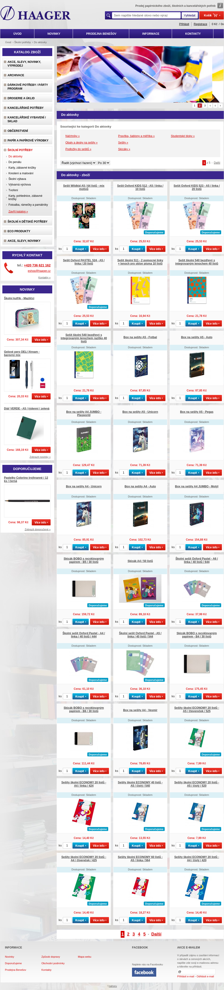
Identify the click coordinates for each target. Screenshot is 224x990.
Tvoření (13, 190)
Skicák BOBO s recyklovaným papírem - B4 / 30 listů (197, 635)
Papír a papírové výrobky (28, 140)
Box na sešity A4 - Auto (140, 486)
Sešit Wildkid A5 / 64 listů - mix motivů (83, 187)
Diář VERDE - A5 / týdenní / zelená (26, 408)
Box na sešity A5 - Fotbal (140, 337)
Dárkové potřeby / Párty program (28, 86)
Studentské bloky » (183, 136)
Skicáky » (124, 149)
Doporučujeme (13, 963)
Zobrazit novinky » (40, 456)
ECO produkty (19, 231)
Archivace (16, 75)
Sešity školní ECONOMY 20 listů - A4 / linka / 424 (83, 784)
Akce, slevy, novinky (24, 241)
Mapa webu (84, 956)
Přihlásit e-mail (185, 976)
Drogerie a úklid (21, 98)
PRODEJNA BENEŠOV (101, 33)
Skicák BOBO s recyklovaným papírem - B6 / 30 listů (84, 709)
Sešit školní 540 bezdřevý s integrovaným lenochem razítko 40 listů (84, 338)
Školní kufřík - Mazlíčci (19, 298)
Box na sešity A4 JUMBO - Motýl (196, 486)
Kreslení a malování (20, 173)
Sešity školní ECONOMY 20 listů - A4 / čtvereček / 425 (83, 858)
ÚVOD (17, 33)
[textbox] (146, 15)
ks (60, 248)
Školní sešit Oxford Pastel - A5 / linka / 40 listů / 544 (140, 635)
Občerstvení (18, 131)
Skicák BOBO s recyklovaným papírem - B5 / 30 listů (84, 560)
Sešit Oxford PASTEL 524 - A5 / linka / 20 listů (84, 262)
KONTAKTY (193, 33)
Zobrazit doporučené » (38, 529)
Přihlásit (184, 24)
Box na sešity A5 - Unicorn (140, 411)
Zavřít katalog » (18, 211)
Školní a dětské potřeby (28, 221)
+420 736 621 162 (37, 265)
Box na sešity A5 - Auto (196, 337)
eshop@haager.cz (39, 271)
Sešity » (123, 142)
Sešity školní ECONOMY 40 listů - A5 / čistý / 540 (140, 784)
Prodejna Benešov (15, 969)
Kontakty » (44, 277)
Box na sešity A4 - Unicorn (84, 486)
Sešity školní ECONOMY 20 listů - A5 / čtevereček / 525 (196, 709)
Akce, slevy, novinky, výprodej (24, 63)
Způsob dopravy (50, 956)
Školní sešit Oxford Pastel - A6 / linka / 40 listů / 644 (197, 560)
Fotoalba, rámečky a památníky (28, 204)
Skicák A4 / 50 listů (140, 561)
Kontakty (46, 969)
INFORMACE (151, 33)
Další (217, 162)
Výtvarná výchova (19, 184)
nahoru (113, 986)
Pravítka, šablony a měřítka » (136, 136)
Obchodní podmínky (52, 963)
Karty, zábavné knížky (22, 167)
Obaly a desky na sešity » (81, 142)
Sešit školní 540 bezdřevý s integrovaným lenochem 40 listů (196, 262)
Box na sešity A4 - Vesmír (140, 710)
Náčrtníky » (72, 136)
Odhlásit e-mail (205, 976)
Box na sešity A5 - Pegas (196, 411)
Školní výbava (17, 179)
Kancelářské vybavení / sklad (27, 119)
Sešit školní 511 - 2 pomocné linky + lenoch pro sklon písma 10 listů (140, 262)
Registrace (200, 24)
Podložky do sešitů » (78, 149)
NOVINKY (54, 33)
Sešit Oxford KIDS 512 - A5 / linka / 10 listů (140, 187)
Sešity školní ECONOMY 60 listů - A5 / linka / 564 (140, 858)
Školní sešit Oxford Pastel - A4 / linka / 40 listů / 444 (84, 635)
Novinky (9, 956)
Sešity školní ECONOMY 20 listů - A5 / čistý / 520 (196, 784)
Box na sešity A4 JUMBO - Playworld (83, 413)
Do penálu (14, 162)
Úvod (8, 42)
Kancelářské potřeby (26, 108)
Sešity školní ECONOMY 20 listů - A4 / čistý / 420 (196, 858)
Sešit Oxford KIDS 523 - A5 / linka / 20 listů (197, 187)
